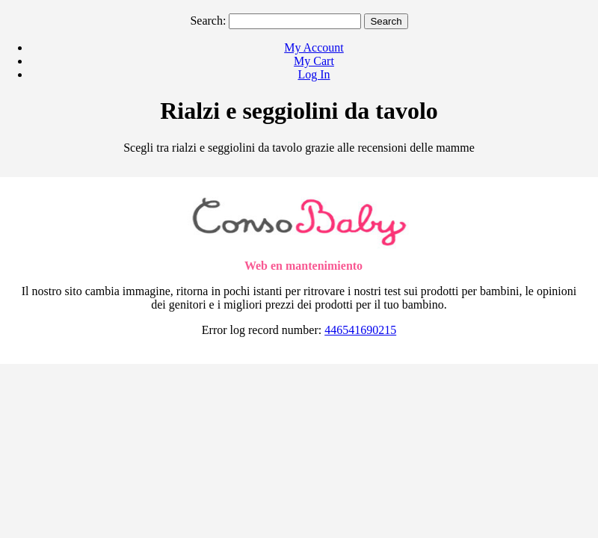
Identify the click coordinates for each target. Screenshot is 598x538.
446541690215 (360, 330)
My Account (314, 47)
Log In (314, 74)
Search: (208, 20)
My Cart (314, 61)
